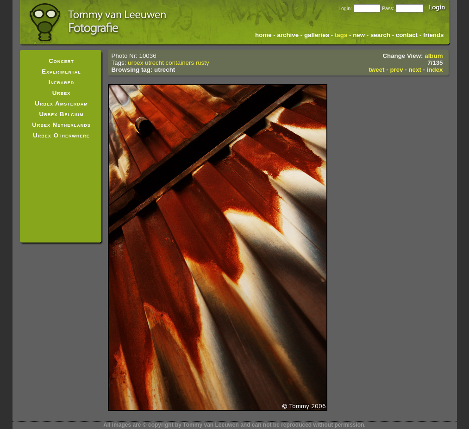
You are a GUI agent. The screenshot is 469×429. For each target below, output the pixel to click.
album (434, 55)
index (435, 69)
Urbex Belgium (61, 114)
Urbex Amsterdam (61, 103)
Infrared (62, 82)
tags (341, 34)
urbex (135, 62)
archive (288, 34)
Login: (345, 8)
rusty (202, 62)
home (263, 34)
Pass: (388, 8)
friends (433, 34)
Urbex (61, 92)
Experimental (61, 71)
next (414, 69)
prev (396, 69)
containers (180, 62)
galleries (316, 34)
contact (407, 34)
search (380, 34)
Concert (61, 60)
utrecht (154, 62)
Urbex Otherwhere (61, 135)
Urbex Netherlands (61, 124)
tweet (376, 69)
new (359, 34)
